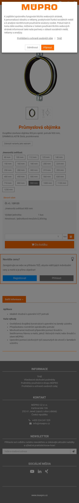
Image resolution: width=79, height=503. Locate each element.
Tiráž (59, 38)
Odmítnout (32, 47)
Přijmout (47, 47)
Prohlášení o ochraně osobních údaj (35, 38)
